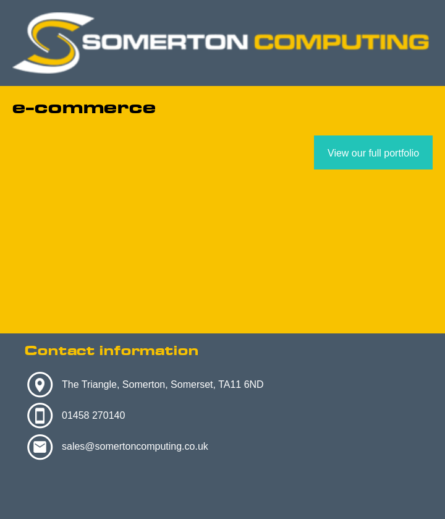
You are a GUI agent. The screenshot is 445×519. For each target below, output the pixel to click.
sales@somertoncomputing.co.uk (135, 446)
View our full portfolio (373, 153)
